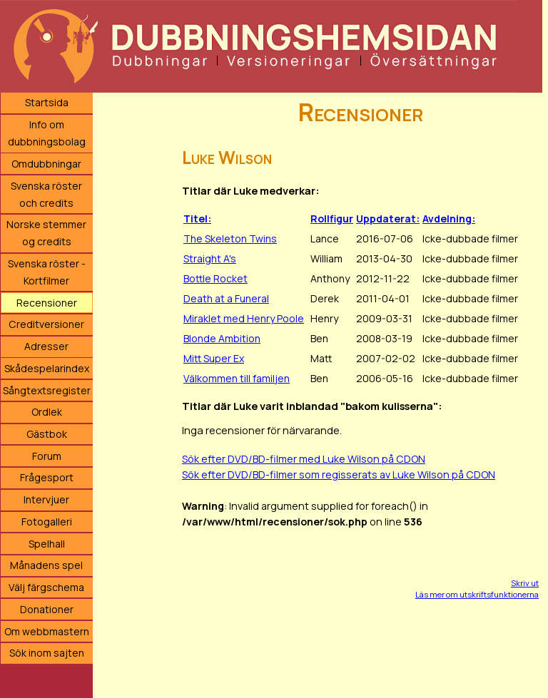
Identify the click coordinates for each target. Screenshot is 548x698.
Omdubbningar (46, 163)
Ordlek (46, 412)
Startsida (46, 102)
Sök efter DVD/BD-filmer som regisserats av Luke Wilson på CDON (338, 474)
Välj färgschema (46, 587)
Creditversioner (46, 324)
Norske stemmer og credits (46, 232)
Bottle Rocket (215, 278)
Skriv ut (525, 583)
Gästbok (46, 434)
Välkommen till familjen (236, 378)
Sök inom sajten (46, 652)
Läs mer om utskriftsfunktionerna (477, 594)
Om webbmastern (46, 631)
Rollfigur (331, 218)
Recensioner (46, 302)
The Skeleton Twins (230, 238)
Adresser (46, 346)
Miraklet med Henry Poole (243, 318)
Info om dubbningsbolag (47, 133)
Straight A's (209, 258)
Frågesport (46, 477)
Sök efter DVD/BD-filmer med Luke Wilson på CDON (303, 459)
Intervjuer (46, 499)
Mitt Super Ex (213, 358)
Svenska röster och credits (46, 194)
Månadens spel (46, 565)
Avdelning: (448, 218)
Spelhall (47, 543)
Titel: (197, 218)
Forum (46, 456)
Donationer (46, 609)
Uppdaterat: (388, 218)
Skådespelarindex (46, 368)
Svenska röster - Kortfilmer (47, 272)
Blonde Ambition (221, 338)
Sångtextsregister (47, 390)
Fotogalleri (46, 521)
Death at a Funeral (226, 298)
